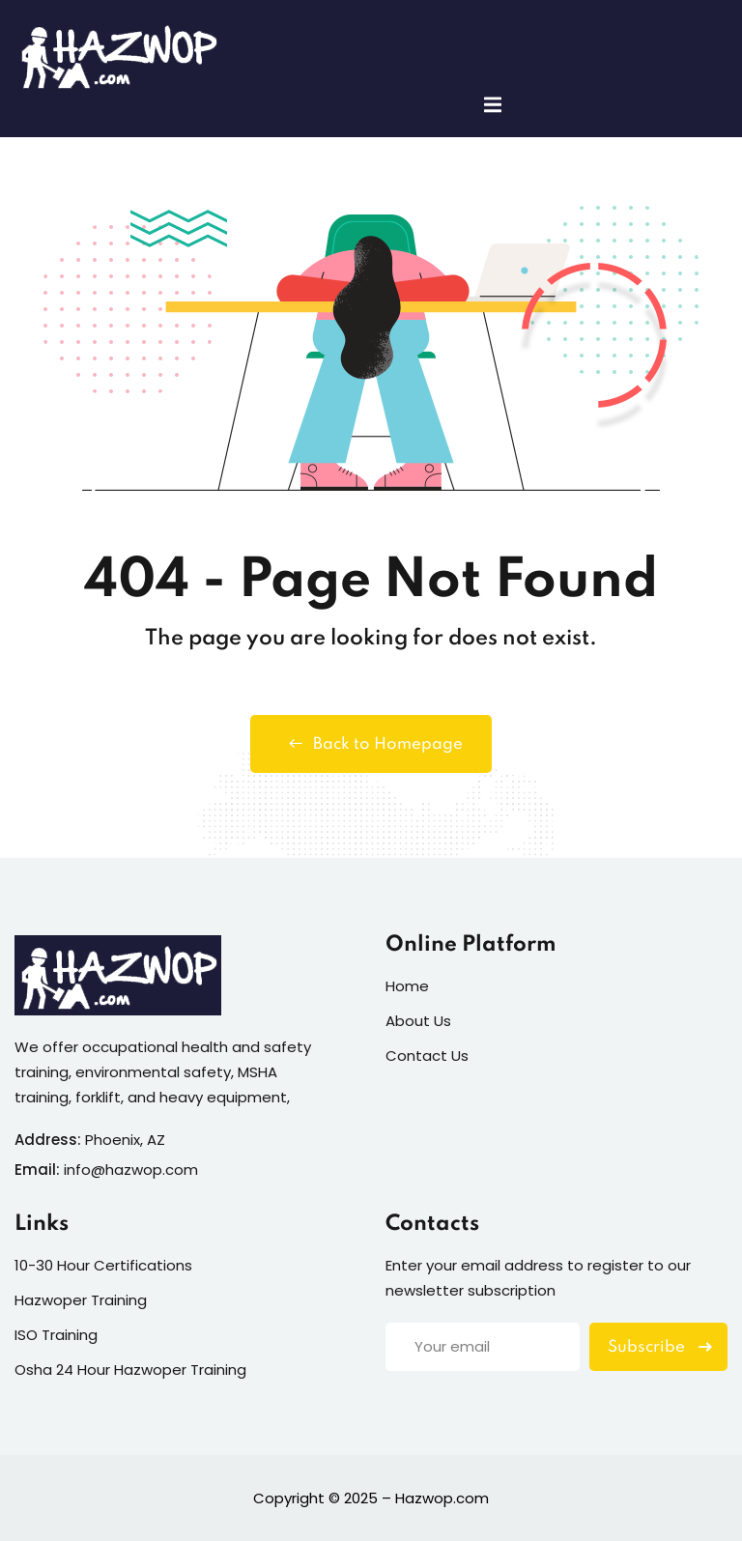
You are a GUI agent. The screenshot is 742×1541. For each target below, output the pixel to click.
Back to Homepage (371, 744)
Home (407, 986)
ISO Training (56, 1335)
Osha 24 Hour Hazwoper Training (130, 1369)
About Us (418, 1021)
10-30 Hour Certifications (103, 1265)
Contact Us (427, 1055)
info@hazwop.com (131, 1169)
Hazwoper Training (80, 1300)
